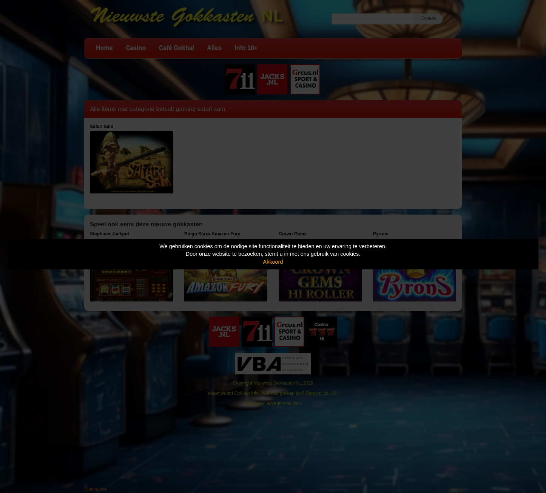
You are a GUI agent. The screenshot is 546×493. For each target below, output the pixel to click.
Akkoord (273, 262)
